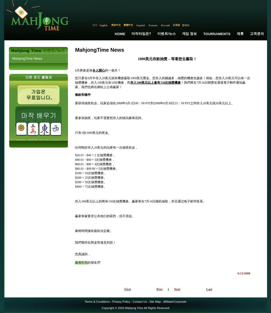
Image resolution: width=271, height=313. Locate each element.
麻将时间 (81, 262)
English (103, 25)
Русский (165, 25)
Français (153, 25)
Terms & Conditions (97, 301)
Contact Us (140, 301)
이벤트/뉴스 (166, 34)
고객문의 (257, 34)
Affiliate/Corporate (174, 301)
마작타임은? (141, 34)
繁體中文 (128, 25)
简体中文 (116, 25)
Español (141, 25)
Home (120, 34)
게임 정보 (189, 34)
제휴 (240, 34)
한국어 (185, 25)
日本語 (176, 25)
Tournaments (216, 34)
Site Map (155, 301)
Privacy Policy (121, 301)
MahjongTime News (27, 58)
